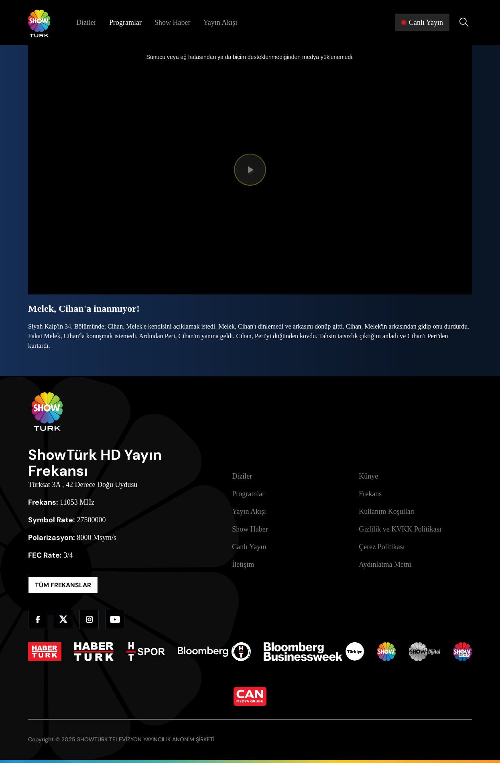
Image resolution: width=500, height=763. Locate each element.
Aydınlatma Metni (385, 564)
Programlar (125, 22)
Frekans (370, 494)
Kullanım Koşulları (387, 511)
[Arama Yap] (464, 22)
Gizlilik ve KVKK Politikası (400, 529)
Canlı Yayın (249, 547)
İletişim (243, 564)
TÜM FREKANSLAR (63, 585)
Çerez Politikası (381, 547)
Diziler (86, 22)
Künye (368, 476)
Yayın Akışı (220, 22)
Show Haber (172, 22)
